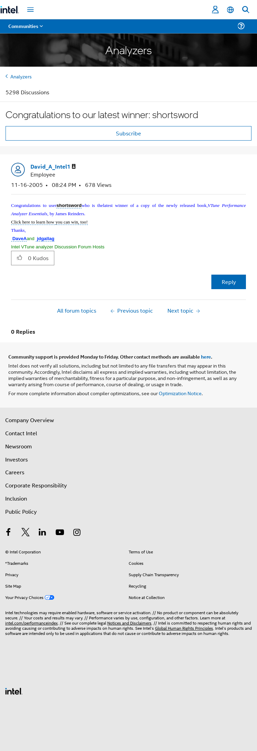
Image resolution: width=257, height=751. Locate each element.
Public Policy (21, 511)
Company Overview (29, 420)
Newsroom (18, 446)
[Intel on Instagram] (77, 533)
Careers (14, 472)
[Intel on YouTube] (60, 533)
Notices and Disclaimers (129, 622)
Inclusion (16, 498)
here (206, 356)
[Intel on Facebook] (8, 533)
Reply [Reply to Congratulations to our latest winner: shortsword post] (229, 282)
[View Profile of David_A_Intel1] (53, 167)
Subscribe (128, 133)
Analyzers (21, 76)
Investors (16, 459)
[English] (230, 9)
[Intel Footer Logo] (13, 690)
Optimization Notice (180, 393)
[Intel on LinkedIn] (42, 533)
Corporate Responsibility (36, 485)
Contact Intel (21, 433)
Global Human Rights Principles (184, 628)
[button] (19, 257)
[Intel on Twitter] (25, 533)
